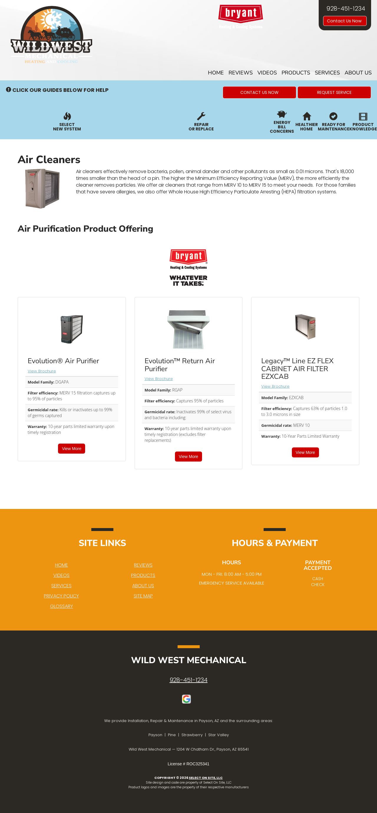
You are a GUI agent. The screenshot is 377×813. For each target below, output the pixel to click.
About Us (358, 72)
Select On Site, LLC (206, 777)
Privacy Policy (61, 596)
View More (71, 448)
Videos (267, 72)
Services (327, 72)
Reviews (241, 72)
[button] (259, 92)
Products (296, 72)
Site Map (143, 596)
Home (216, 72)
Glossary (61, 606)
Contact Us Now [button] (345, 21)
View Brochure (42, 371)
